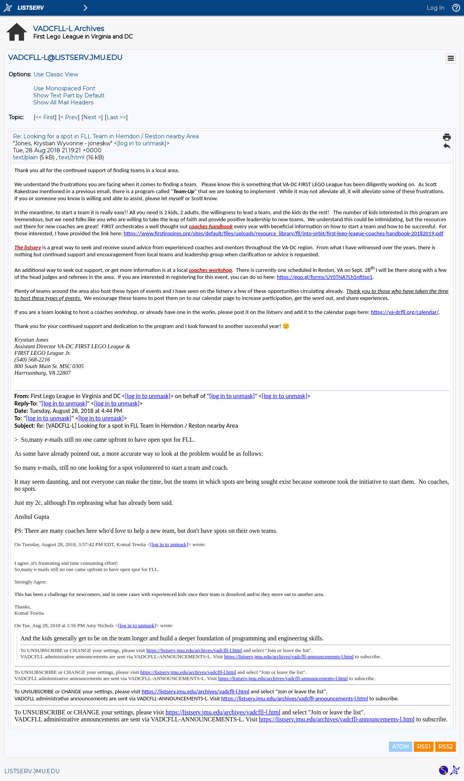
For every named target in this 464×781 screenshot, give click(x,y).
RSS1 (424, 746)
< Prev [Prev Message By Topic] (69, 117)
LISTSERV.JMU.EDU (32, 771)
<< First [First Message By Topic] (45, 117)
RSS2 (445, 746)
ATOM (400, 746)
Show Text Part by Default (69, 95)
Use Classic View (55, 74)
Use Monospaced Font (64, 88)
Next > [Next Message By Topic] (92, 117)
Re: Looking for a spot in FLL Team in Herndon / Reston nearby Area (106, 136)
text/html (71, 157)
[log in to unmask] (141, 143)
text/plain (25, 157)
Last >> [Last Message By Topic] (116, 117)
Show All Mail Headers (63, 102)
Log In (436, 7)
